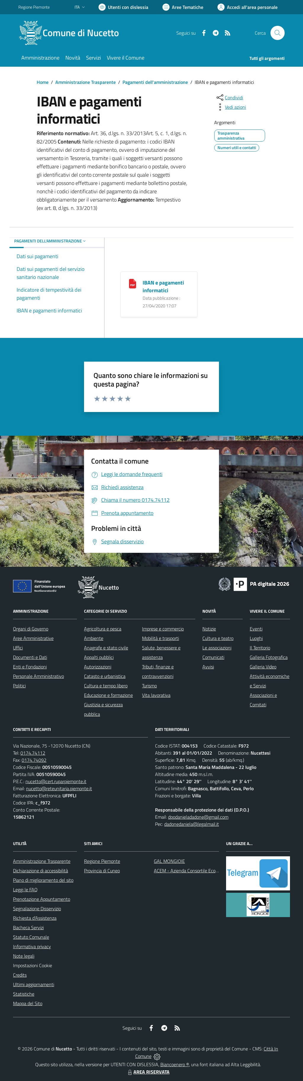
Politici (19, 685)
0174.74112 (32, 752)
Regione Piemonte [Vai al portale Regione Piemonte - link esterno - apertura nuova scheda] (34, 7)
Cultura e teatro (217, 638)
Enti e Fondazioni (30, 666)
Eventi (256, 628)
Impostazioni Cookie (32, 965)
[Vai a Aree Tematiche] (182, 7)
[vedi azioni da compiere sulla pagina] (230, 107)
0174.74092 (34, 760)
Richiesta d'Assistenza (35, 918)
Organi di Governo (30, 628)
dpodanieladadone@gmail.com (198, 816)
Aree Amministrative (33, 638)
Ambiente (93, 638)
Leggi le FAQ (25, 889)
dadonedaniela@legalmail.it (191, 824)
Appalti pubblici (99, 657)
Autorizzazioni (97, 666)
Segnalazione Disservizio (37, 908)
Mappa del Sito (27, 1003)
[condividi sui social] (229, 97)
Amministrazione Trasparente (85, 82)
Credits (20, 974)
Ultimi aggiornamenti (33, 984)
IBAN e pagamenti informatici (163, 286)
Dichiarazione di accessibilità (40, 870)
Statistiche (23, 993)
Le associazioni (216, 647)
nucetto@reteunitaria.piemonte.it (59, 788)
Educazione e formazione (108, 695)
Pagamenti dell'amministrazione (155, 82)
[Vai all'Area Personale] (247, 7)
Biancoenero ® (174, 1064)
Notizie (209, 628)
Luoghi (256, 638)
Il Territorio (260, 647)
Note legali (23, 955)
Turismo (149, 685)
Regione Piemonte (102, 861)
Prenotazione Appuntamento (41, 899)
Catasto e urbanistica (104, 676)
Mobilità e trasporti (160, 638)
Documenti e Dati (30, 657)
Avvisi (208, 666)
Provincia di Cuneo (102, 870)
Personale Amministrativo (38, 676)
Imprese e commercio (163, 628)
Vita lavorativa (156, 695)
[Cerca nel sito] (277, 33)
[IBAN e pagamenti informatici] (132, 283)
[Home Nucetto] (72, 33)
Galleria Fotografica (269, 657)
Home (43, 82)
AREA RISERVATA (148, 1071)
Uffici (18, 647)
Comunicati (213, 657)
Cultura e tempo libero (106, 685)
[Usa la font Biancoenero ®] (123, 7)
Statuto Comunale (31, 937)
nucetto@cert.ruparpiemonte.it (55, 781)
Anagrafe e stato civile (106, 647)
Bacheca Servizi (28, 927)
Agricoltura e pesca (102, 628)
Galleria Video (263, 666)
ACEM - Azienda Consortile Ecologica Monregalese (203, 870)
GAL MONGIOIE (169, 861)
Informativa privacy (32, 946)
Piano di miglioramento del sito (43, 880)
